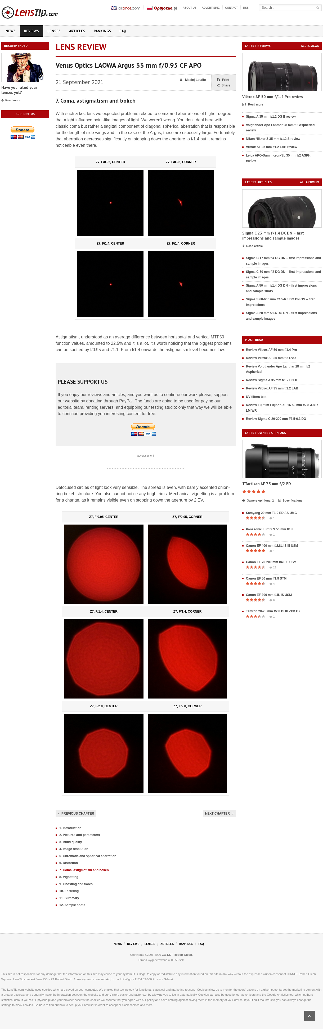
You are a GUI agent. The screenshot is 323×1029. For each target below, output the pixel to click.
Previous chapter (76, 813)
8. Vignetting (68, 877)
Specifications (290, 500)
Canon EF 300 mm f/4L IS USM (269, 595)
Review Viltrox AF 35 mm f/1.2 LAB (272, 388)
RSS (246, 7)
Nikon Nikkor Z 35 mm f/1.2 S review (273, 139)
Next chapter (219, 813)
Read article (252, 246)
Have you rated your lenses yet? (19, 90)
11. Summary (69, 898)
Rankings (102, 31)
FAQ (122, 31)
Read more (10, 100)
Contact (231, 7)
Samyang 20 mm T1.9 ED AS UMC (271, 513)
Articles (77, 31)
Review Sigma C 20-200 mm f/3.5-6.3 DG (276, 419)
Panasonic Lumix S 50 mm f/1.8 (269, 529)
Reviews (31, 31)
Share (223, 85)
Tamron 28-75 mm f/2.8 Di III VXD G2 (273, 611)
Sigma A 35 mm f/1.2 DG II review (271, 116)
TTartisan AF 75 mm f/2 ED (266, 483)
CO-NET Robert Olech (177, 954)
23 (273, 567)
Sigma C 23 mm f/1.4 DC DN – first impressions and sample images (273, 236)
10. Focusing (69, 891)
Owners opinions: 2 (258, 500)
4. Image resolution (73, 849)
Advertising (211, 7)
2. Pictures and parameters (79, 835)
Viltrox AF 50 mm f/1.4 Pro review (272, 96)
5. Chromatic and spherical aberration (87, 856)
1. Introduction (70, 828)
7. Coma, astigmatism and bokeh (84, 870)
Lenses (54, 31)
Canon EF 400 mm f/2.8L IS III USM (272, 546)
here (42, 1005)
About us (189, 7)
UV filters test (256, 397)
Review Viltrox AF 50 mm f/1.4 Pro (271, 350)
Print (223, 80)
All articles (309, 182)
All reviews (310, 45)
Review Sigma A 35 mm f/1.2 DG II (271, 380)
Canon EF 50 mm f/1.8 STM (266, 578)
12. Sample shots (72, 905)
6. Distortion (68, 863)
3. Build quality (70, 842)
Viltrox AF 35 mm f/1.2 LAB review (271, 147)
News (11, 31)
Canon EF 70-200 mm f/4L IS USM (271, 562)
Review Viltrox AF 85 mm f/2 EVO (271, 358)
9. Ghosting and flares (76, 884)
